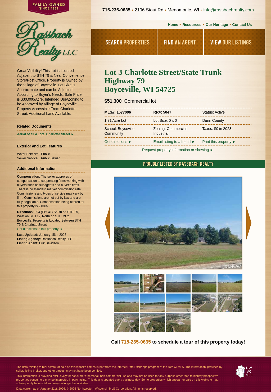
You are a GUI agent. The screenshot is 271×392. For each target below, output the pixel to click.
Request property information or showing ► (178, 150)
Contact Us (242, 24)
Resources (191, 24)
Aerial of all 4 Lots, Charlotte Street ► (45, 134)
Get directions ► (118, 141)
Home (173, 24)
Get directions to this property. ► (40, 229)
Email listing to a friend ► (174, 141)
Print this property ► (219, 141)
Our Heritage (217, 24)
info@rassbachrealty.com (228, 9)
